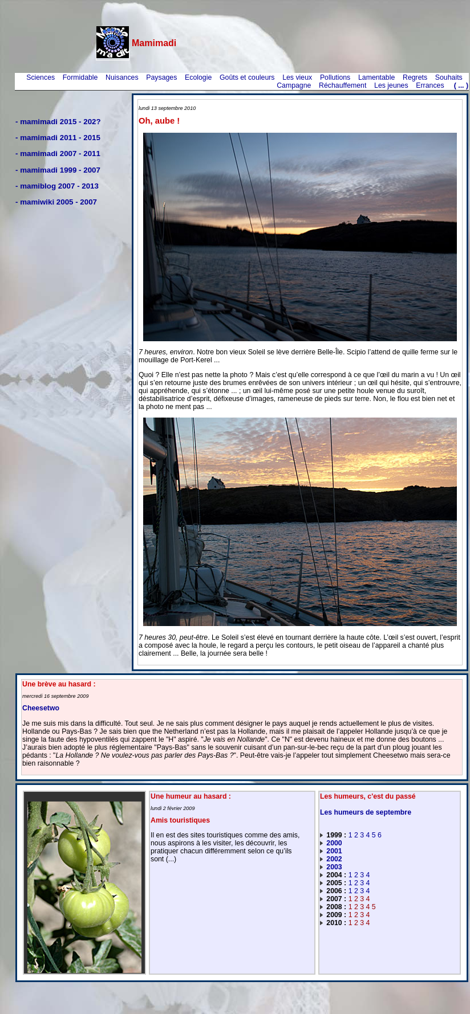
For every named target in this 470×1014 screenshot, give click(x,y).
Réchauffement (342, 85)
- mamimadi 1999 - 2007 (57, 170)
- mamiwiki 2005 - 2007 (56, 202)
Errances (430, 85)
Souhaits (449, 77)
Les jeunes (391, 85)
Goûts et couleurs (247, 77)
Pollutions (335, 77)
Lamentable (376, 77)
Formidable (80, 77)
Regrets (415, 77)
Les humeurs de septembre (365, 812)
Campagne (294, 85)
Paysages (161, 77)
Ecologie (198, 77)
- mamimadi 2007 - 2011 (57, 153)
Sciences (40, 77)
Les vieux (297, 77)
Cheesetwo (40, 708)
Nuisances (122, 77)
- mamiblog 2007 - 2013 (57, 186)
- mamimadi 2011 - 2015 (57, 137)
